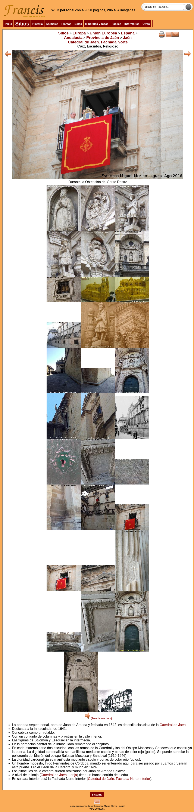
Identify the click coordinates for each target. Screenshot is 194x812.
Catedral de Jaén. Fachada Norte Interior (119, 779)
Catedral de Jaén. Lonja (59, 775)
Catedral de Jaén (173, 725)
